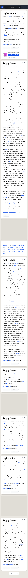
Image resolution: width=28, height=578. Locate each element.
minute (10, 374)
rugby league (13, 247)
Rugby (10, 29)
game (7, 67)
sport (6, 559)
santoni (11, 564)
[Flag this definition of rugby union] (24, 13)
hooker (19, 81)
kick (24, 470)
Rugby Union (5, 212)
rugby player (11, 249)
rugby (23, 171)
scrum (15, 95)
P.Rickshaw (11, 360)
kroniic (10, 44)
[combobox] (12, 7)
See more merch (11, 57)
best (10, 17)
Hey (8, 379)
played (14, 203)
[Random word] (20, 7)
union (21, 445)
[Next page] (17, 573)
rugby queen (20, 249)
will (14, 123)
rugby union (5, 44)
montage (14, 374)
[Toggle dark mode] (23, 7)
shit (22, 17)
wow (5, 483)
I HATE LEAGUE (12, 212)
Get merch (15, 48)
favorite (8, 445)
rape (5, 209)
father (5, 35)
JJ (9, 488)
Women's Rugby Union (18, 245)
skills (17, 483)
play (15, 265)
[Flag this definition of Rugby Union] (25, 63)
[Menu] (26, 7)
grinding (11, 526)
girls (5, 197)
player (9, 141)
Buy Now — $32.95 (13, 54)
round (14, 483)
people (12, 301)
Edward (21, 544)
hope (21, 135)
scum (10, 161)
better (4, 480)
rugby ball (7, 251)
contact (7, 263)
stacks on (21, 374)
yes (8, 73)
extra (4, 25)
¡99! (10, 386)
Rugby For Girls (16, 251)
